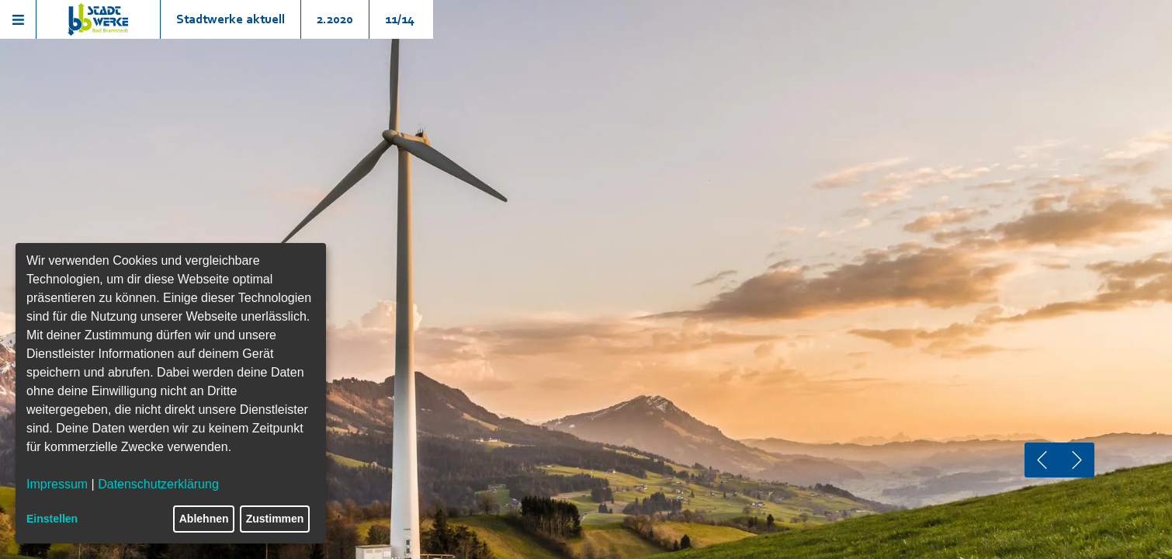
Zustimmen (275, 518)
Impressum (57, 484)
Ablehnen (204, 518)
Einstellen (52, 518)
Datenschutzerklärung (158, 484)
